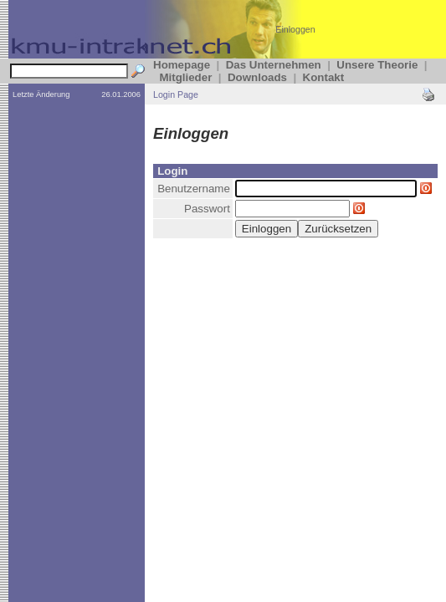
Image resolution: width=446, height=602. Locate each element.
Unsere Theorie (377, 65)
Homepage (181, 65)
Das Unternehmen (273, 65)
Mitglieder (185, 77)
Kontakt (324, 77)
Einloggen (295, 29)
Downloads (257, 77)
